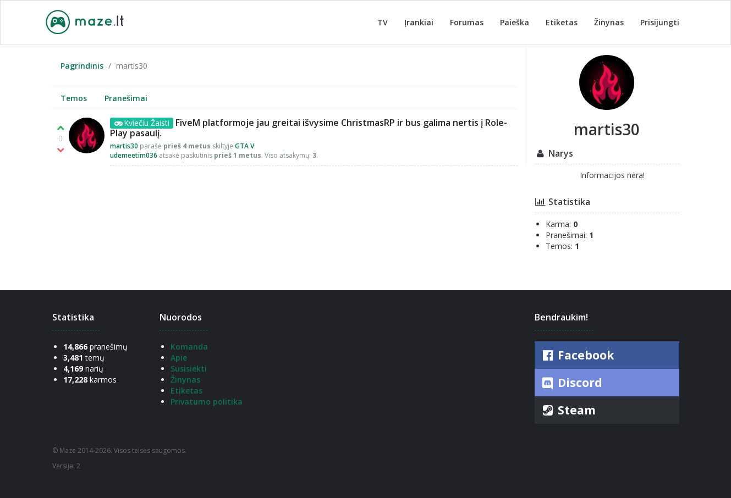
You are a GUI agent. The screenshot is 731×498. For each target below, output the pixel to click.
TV (382, 22)
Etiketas (562, 22)
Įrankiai (418, 22)
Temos (74, 98)
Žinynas (609, 22)
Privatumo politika (207, 401)
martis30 (124, 146)
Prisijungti (659, 22)
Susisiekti (189, 368)
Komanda (189, 346)
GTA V (244, 146)
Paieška (514, 22)
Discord (571, 383)
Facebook (577, 355)
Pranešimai (126, 98)
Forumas (466, 22)
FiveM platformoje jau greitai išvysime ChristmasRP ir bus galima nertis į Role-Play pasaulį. (308, 128)
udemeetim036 (133, 155)
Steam (568, 410)
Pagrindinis (82, 65)
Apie (179, 357)
